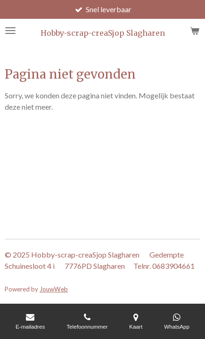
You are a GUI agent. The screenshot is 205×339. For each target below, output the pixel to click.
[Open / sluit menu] (10, 30)
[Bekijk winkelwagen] (194, 30)
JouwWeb (54, 289)
